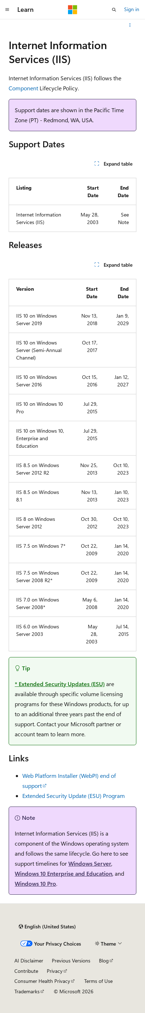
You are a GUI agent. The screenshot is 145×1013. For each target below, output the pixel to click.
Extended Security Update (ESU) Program (73, 795)
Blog (104, 960)
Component (23, 88)
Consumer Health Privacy (42, 981)
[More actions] (130, 25)
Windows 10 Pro (35, 883)
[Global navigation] (7, 9)
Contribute (26, 970)
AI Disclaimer (28, 960)
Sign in (131, 9)
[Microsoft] (72, 9)
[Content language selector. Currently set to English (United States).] (47, 926)
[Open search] (114, 9)
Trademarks (27, 991)
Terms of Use (98, 981)
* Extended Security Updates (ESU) (60, 684)
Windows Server (89, 863)
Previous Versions (71, 960)
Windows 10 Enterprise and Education (63, 873)
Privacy (55, 970)
